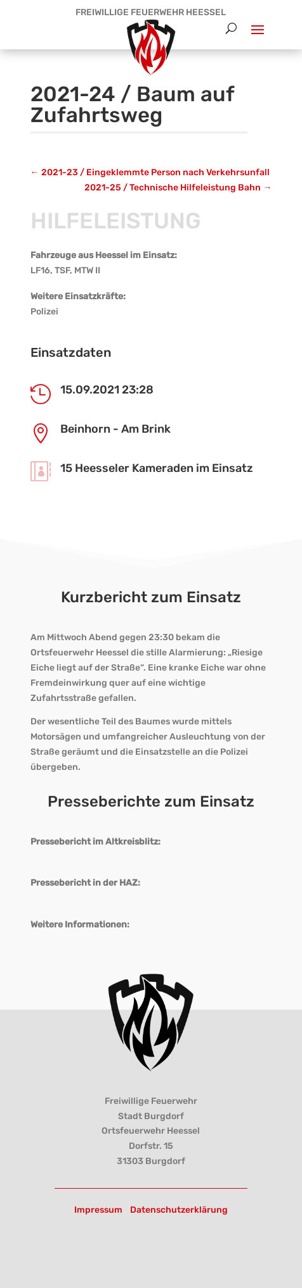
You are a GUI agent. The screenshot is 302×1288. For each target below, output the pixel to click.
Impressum (98, 1209)
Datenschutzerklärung (179, 1209)
